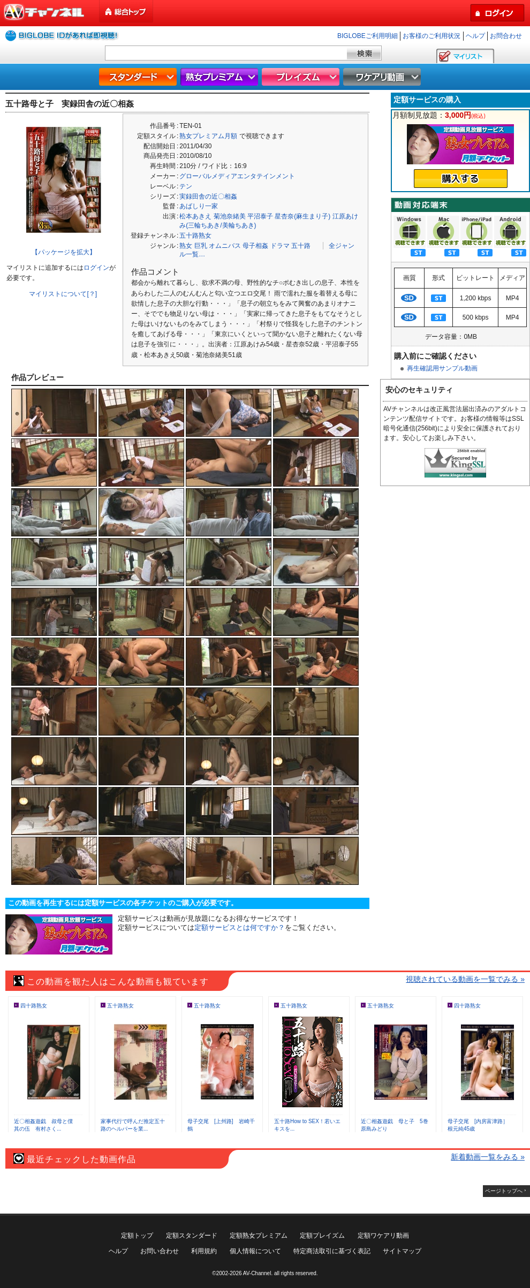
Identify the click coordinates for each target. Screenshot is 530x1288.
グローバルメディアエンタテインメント (237, 176)
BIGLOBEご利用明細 (367, 36)
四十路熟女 (33, 1006)
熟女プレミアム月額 (208, 136)
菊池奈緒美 (230, 216)
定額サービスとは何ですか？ (239, 927)
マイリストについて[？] (63, 294)
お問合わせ (506, 36)
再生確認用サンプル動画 (442, 368)
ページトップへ (504, 1191)
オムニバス (225, 245)
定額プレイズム (322, 1235)
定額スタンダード (191, 1235)
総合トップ (127, 11)
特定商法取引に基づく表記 (331, 1251)
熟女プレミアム (220, 77)
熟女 (185, 245)
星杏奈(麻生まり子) (302, 216)
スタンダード (139, 77)
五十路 (301, 245)
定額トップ (137, 1235)
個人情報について (255, 1251)
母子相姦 (255, 245)
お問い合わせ (159, 1251)
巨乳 (200, 245)
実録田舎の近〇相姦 (208, 196)
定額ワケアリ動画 (383, 1235)
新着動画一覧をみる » (488, 1157)
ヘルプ (475, 36)
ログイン (96, 267)
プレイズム (302, 77)
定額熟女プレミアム (258, 1235)
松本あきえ (195, 216)
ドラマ (280, 245)
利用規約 (204, 1251)
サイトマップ (402, 1251)
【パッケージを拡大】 (64, 252)
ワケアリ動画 (383, 77)
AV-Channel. (257, 1273)
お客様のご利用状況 (431, 36)
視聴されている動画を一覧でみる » (465, 979)
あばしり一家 (198, 206)
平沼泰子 (260, 216)
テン (185, 186)
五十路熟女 (195, 235)
